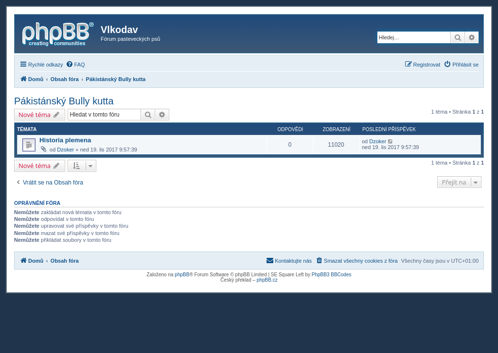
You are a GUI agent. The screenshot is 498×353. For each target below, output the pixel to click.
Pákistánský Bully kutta (64, 101)
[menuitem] (75, 64)
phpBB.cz (267, 280)
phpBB (182, 274)
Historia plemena (65, 140)
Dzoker (65, 149)
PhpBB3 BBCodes (332, 274)
